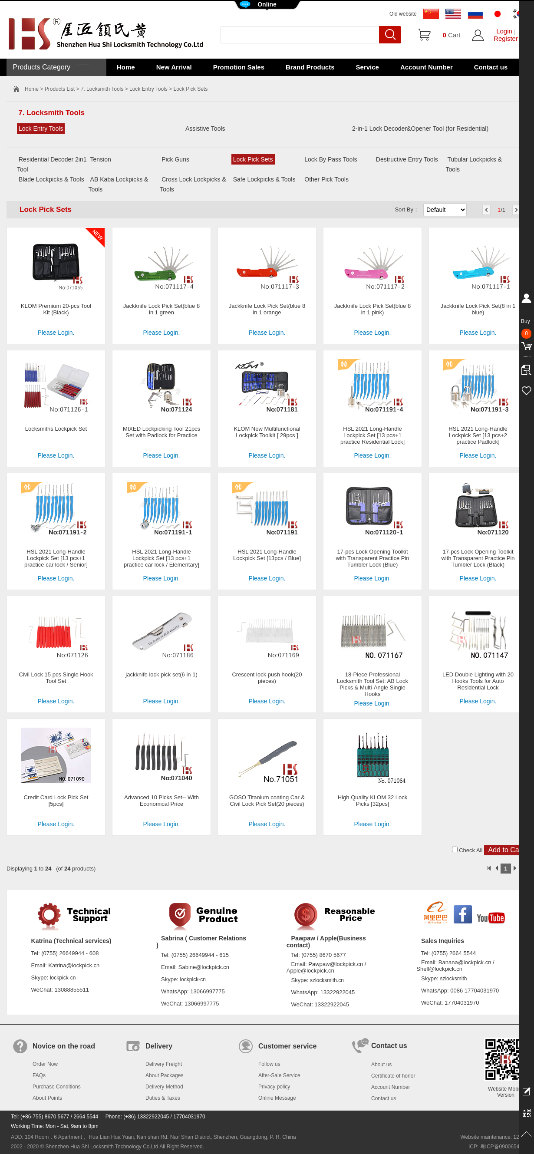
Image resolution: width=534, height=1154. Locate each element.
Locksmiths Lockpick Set (56, 428)
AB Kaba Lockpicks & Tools (118, 184)
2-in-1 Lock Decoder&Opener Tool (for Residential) (420, 128)
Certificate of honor (393, 1076)
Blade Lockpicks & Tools (51, 179)
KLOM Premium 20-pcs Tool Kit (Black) (56, 309)
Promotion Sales (238, 67)
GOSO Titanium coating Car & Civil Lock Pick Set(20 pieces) (267, 800)
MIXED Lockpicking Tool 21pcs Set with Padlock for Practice (161, 432)
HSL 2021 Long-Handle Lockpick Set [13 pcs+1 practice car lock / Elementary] (161, 558)
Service (367, 67)
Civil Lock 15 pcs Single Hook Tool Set (56, 677)
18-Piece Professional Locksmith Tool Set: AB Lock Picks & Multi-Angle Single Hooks (372, 684)
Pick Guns (175, 159)
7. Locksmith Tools (102, 89)
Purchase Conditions (57, 1087)
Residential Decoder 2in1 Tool (51, 164)
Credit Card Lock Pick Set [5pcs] (56, 800)
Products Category (50, 67)
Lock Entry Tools (148, 89)
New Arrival (174, 67)
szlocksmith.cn (327, 980)
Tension (100, 159)
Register (506, 38)
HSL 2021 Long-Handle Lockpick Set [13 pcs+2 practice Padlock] (477, 435)
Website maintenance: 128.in (493, 1137)
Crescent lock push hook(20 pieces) (267, 677)
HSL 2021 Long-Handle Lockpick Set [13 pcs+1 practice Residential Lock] (372, 435)
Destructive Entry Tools (407, 159)
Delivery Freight (163, 1064)
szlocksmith (453, 979)
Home (126, 67)
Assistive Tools (205, 128)
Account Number (426, 67)
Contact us (491, 67)
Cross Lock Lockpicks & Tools (193, 184)
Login (504, 31)
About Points (47, 1098)
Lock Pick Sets (253, 159)
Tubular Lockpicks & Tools (473, 164)
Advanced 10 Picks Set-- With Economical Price (161, 800)
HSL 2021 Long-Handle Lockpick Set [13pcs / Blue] (267, 554)
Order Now (45, 1064)
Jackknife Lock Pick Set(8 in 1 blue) (478, 309)
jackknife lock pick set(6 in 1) (161, 674)
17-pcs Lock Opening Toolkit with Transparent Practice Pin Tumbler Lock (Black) (477, 558)
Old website (403, 14)
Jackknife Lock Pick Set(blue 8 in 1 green (161, 309)
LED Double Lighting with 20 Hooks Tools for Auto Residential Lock (478, 681)
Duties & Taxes (162, 1098)
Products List (60, 89)
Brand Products (310, 67)
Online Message (277, 1098)
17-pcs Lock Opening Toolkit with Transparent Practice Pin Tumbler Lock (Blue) (372, 558)
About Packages (164, 1075)
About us (381, 1065)
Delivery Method (164, 1087)
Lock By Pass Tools (330, 159)
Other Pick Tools (326, 179)
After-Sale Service (279, 1075)
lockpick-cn (63, 978)
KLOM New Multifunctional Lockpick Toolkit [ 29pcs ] (267, 432)
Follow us (269, 1064)
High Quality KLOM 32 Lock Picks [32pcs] (372, 800)
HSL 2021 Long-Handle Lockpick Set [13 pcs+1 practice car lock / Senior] (56, 558)
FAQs (39, 1075)
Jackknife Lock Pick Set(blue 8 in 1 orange (267, 309)
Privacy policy (274, 1087)
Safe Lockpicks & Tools (264, 179)
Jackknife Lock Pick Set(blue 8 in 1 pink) (372, 309)
